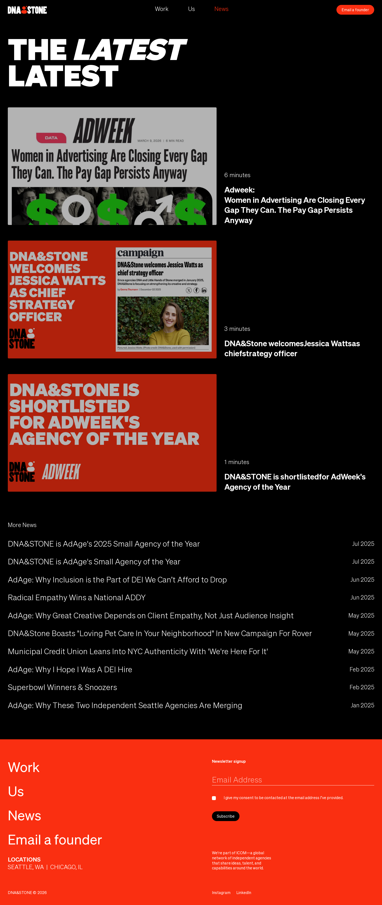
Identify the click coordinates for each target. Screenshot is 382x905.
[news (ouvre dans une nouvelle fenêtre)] (191, 544)
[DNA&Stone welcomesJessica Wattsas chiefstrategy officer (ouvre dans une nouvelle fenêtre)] (112, 299)
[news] (191, 579)
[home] (27, 10)
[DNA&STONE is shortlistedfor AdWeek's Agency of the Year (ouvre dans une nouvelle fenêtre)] (112, 433)
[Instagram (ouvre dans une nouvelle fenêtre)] (221, 892)
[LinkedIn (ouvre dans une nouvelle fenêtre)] (243, 892)
